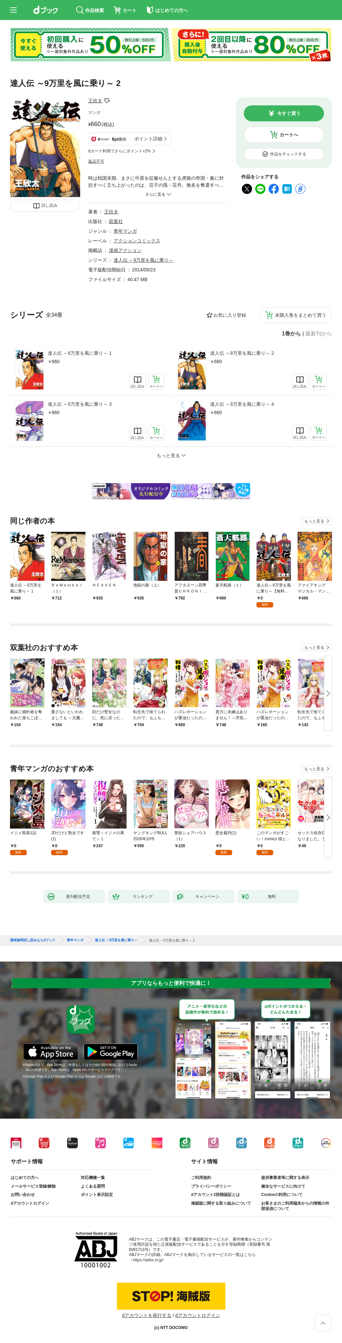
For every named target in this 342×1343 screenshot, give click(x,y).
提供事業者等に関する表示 (285, 1177)
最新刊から (318, 333)
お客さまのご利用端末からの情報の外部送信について (295, 1206)
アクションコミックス (137, 240)
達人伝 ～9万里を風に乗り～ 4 (242, 404)
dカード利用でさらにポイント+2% (119, 151)
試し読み (49, 205)
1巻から (291, 333)
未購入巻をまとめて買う (300, 315)
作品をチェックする (288, 154)
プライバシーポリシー (211, 1186)
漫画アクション (125, 250)
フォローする (107, 100)
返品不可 (96, 161)
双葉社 (116, 221)
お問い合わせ (23, 1194)
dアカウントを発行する (146, 1315)
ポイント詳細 (148, 138)
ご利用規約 (201, 1177)
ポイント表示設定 (97, 1194)
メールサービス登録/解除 (33, 1186)
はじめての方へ (25, 1177)
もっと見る (314, 521)
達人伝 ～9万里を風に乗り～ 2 (242, 353)
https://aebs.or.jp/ (148, 1260)
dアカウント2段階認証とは (215, 1194)
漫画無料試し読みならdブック (32, 940)
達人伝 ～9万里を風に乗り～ (144, 260)
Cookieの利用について (282, 1194)
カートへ (289, 134)
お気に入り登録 (229, 315)
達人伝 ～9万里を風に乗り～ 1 (80, 353)
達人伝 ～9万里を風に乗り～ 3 (80, 404)
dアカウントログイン (30, 1203)
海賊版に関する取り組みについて (221, 1203)
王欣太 (95, 100)
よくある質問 (93, 1186)
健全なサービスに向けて (283, 1186)
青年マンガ (125, 231)
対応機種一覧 (93, 1177)
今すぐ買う (289, 113)
